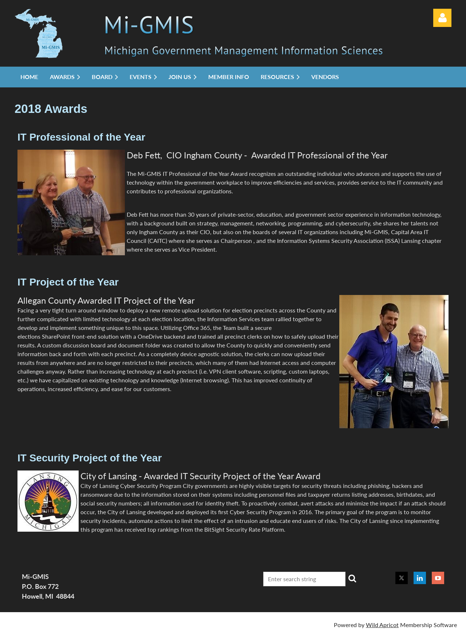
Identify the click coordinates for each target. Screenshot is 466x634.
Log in (442, 18)
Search (352, 578)
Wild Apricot (382, 624)
